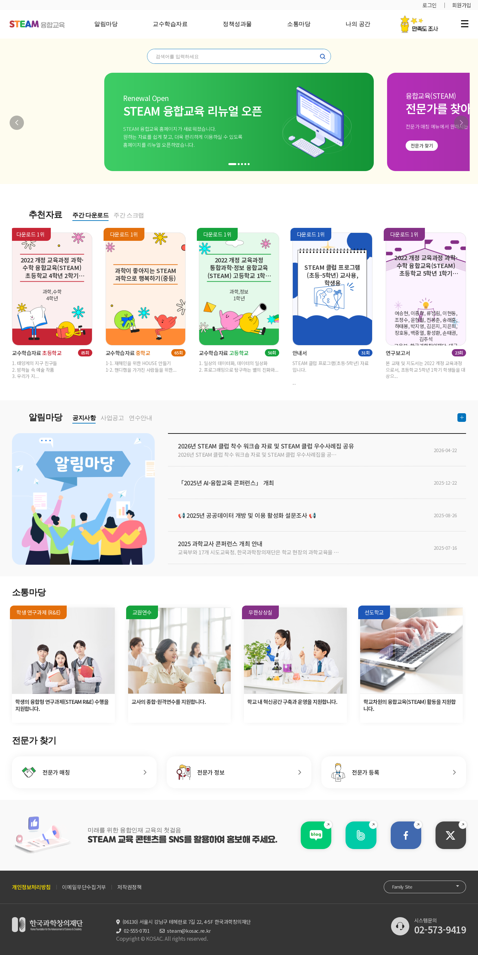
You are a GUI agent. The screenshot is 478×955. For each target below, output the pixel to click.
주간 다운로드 (90, 215)
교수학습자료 (170, 24)
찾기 (322, 56)
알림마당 (106, 24)
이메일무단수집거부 (84, 887)
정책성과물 (237, 24)
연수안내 (140, 418)
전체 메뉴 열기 (464, 23)
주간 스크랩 (129, 215)
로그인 (429, 5)
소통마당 (298, 24)
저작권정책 (129, 887)
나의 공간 (358, 24)
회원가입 (461, 5)
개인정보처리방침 (31, 887)
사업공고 (112, 418)
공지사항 (84, 418)
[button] (16, 123)
